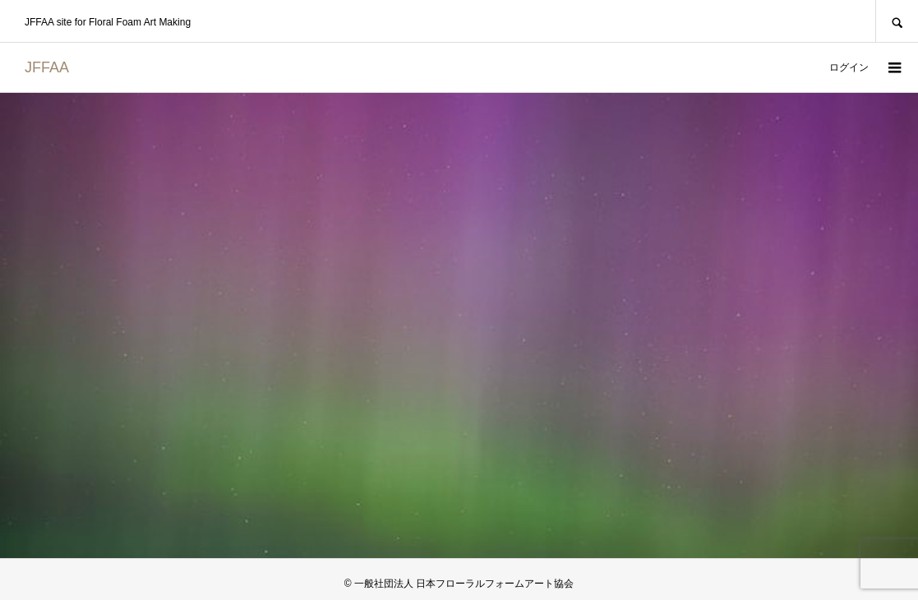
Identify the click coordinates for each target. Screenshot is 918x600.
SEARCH (896, 21)
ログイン (849, 67)
